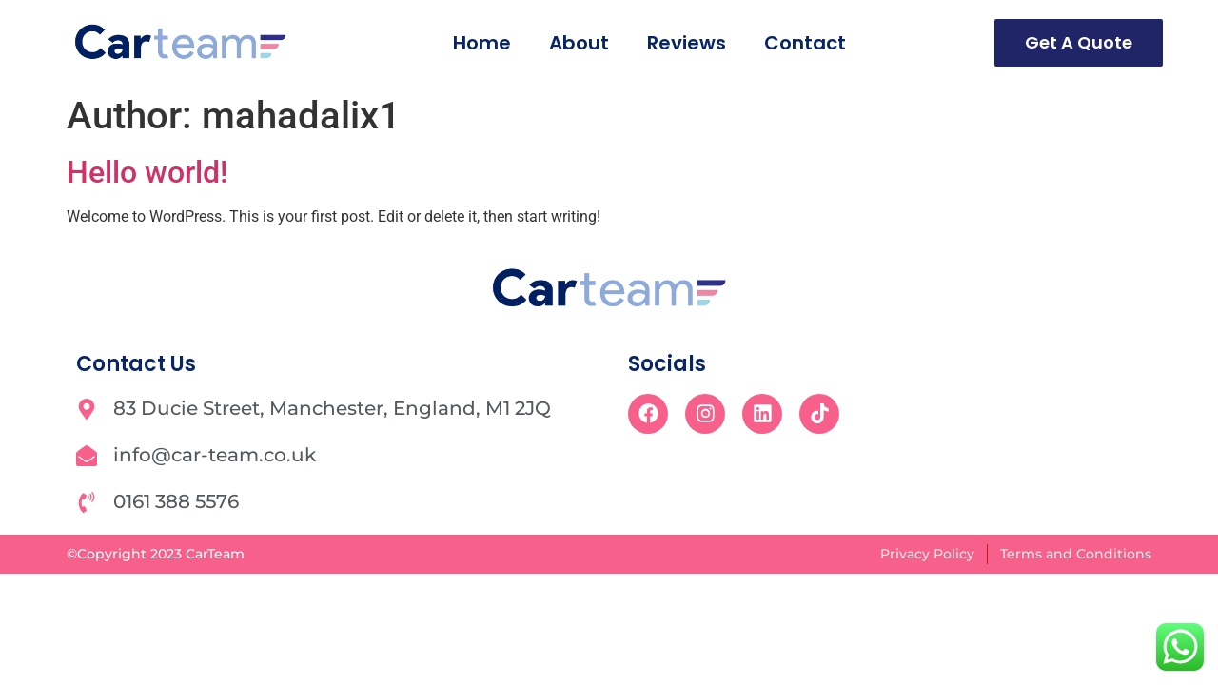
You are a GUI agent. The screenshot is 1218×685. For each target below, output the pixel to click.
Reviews (686, 42)
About (579, 42)
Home (482, 42)
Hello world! (147, 172)
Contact (805, 42)
